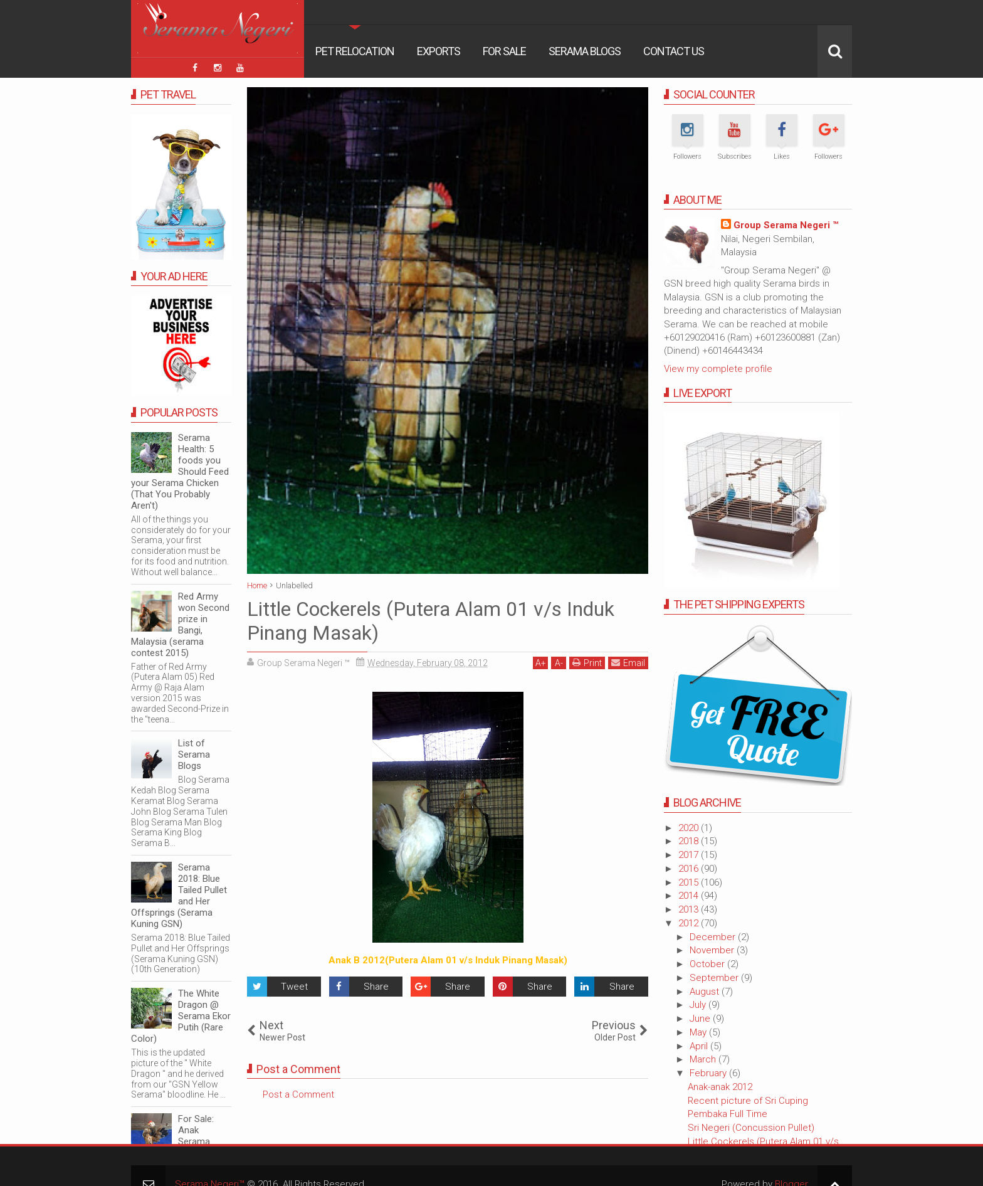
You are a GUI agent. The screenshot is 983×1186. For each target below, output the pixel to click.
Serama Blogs (585, 51)
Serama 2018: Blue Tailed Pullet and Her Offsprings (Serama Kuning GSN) (179, 895)
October (708, 964)
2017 (689, 854)
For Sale (504, 51)
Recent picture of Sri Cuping (748, 1100)
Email (628, 663)
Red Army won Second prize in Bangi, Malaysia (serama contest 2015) (180, 625)
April (700, 1046)
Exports (438, 51)
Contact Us (673, 51)
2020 (689, 828)
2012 (689, 923)
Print (587, 663)
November (713, 950)
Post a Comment (298, 1094)
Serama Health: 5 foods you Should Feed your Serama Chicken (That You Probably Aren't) (180, 471)
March (704, 1059)
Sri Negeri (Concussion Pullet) (751, 1127)
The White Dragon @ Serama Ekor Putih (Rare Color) (181, 1016)
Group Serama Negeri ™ (785, 225)
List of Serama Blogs (194, 754)
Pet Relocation (354, 51)
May (699, 1032)
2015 (689, 882)
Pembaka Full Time (727, 1114)
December (714, 937)
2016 (689, 868)
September (715, 977)
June (701, 1018)
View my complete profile (718, 368)
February (709, 1073)
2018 (689, 841)
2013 (689, 909)
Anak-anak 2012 (720, 1087)
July (699, 1004)
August (706, 991)
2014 (689, 895)
